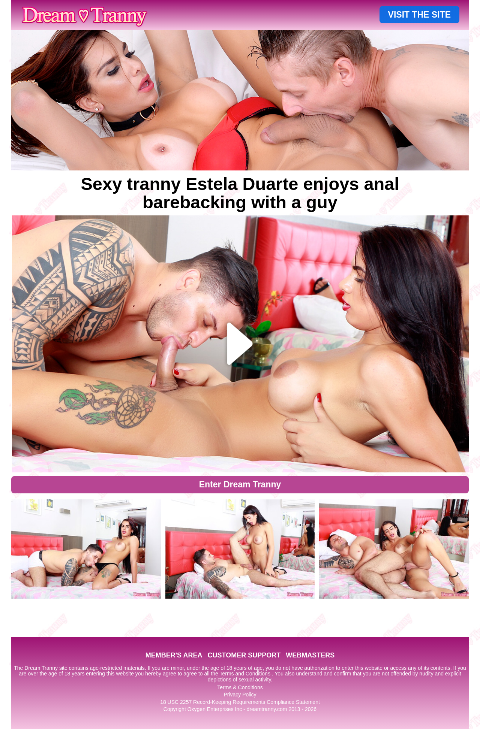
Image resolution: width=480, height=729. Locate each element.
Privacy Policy (240, 695)
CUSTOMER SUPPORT (243, 655)
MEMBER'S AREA (174, 655)
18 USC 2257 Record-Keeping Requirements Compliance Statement (240, 702)
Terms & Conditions (239, 687)
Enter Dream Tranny (240, 484)
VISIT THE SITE (419, 14)
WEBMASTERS (310, 655)
